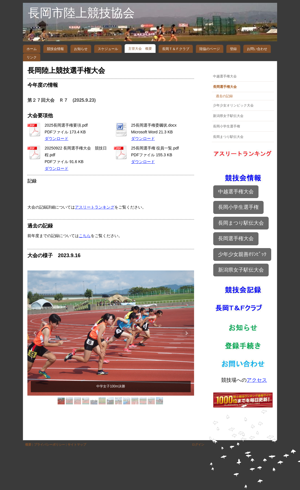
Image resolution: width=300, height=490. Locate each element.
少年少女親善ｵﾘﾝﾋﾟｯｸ (242, 254)
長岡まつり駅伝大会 (241, 223)
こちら (85, 235)
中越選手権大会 (236, 191)
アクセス (257, 380)
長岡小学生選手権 (238, 207)
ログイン (198, 444)
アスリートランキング (94, 207)
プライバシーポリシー (49, 444)
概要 (28, 444)
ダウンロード (56, 138)
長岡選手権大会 (236, 238)
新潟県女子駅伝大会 (241, 270)
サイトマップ (77, 444)
